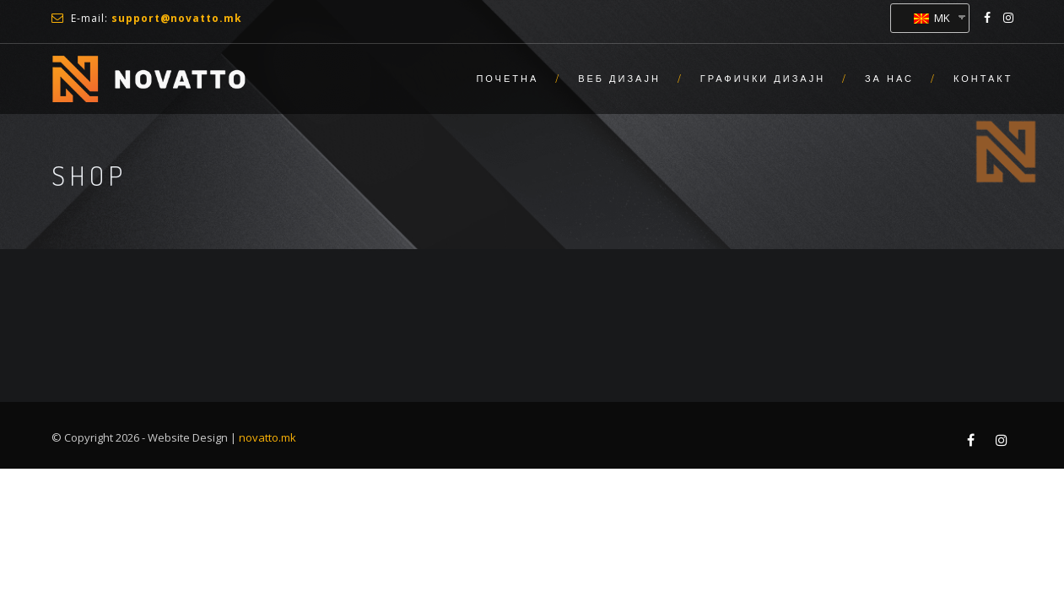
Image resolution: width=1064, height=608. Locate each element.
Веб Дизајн (619, 78)
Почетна (507, 78)
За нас (889, 78)
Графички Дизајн (762, 78)
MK (932, 17)
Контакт (983, 78)
